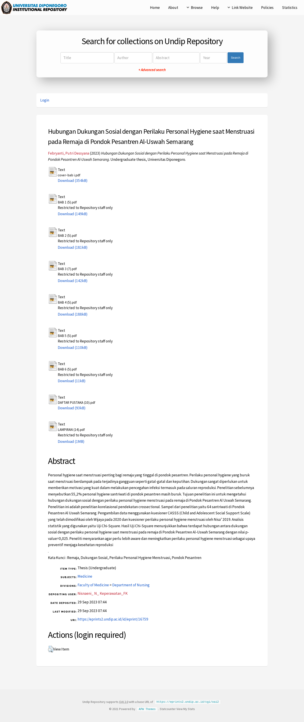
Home (155, 7)
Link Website (242, 7)
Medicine (85, 576)
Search (235, 57)
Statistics (289, 7)
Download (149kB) (73, 213)
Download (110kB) (73, 347)
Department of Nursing (131, 585)
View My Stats (185, 709)
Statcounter (168, 709)
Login (44, 100)
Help (215, 7)
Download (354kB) (73, 180)
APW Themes (147, 709)
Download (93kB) (72, 408)
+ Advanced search (152, 70)
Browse (197, 7)
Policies (267, 7)
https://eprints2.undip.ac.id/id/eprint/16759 (113, 619)
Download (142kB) (73, 280)
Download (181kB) (73, 247)
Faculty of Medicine (93, 585)
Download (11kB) (72, 380)
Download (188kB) (73, 314)
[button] (50, 649)
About (173, 7)
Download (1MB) (71, 441)
